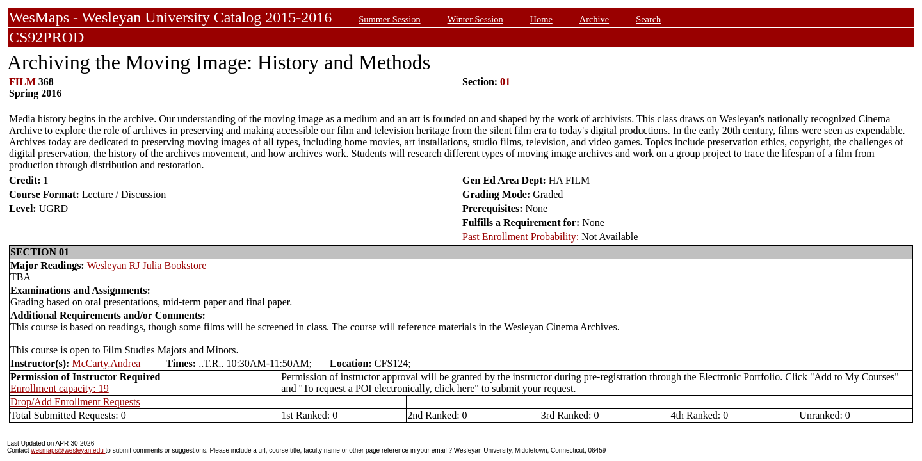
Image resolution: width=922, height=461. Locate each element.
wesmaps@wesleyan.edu (68, 450)
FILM (22, 81)
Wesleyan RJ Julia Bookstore (147, 265)
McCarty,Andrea (107, 363)
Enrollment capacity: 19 (59, 388)
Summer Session (389, 19)
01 (505, 81)
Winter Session (475, 19)
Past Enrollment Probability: (520, 236)
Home (541, 19)
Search (648, 19)
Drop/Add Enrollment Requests (75, 401)
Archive (594, 19)
